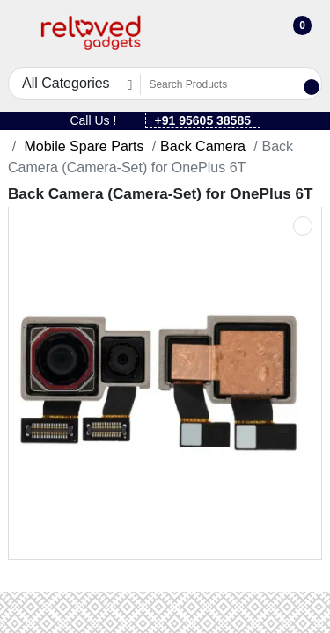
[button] (19, 34)
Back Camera (203, 146)
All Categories (66, 83)
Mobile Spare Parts (82, 146)
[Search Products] (220, 84)
